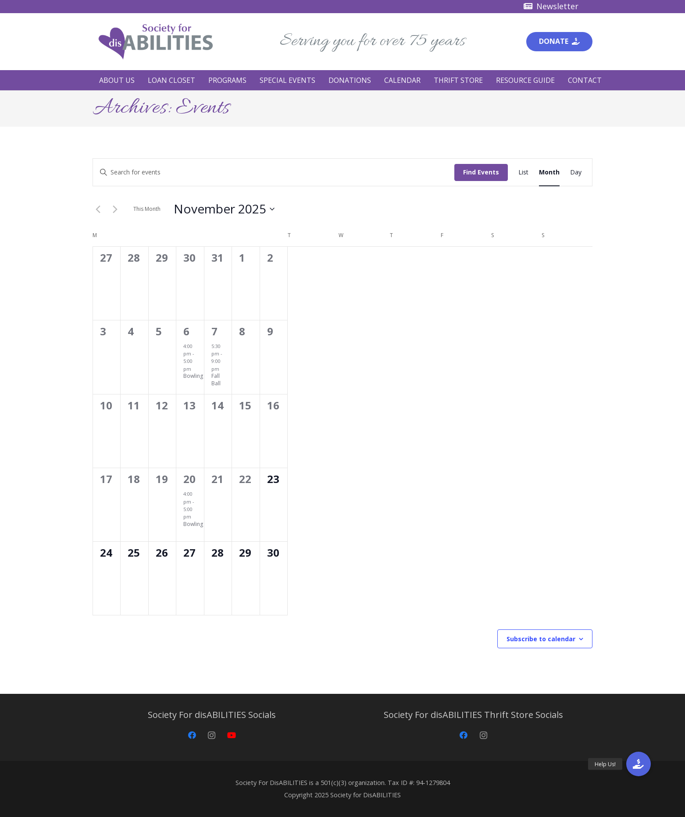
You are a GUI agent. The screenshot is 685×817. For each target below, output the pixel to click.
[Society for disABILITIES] (156, 42)
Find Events (481, 172)
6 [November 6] (186, 331)
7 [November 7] (214, 331)
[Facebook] (192, 735)
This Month (147, 209)
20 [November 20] (189, 479)
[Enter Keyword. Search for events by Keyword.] (273, 172)
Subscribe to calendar (541, 639)
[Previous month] (98, 209)
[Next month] (115, 209)
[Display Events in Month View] (549, 172)
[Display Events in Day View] (576, 172)
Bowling (193, 376)
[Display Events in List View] (523, 172)
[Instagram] (211, 735)
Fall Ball (216, 379)
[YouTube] (231, 735)
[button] (638, 764)
